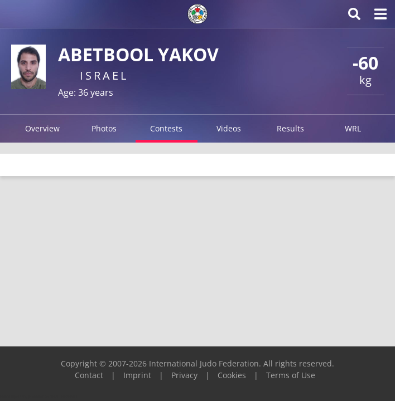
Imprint (137, 375)
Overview (42, 128)
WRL (353, 128)
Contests (166, 128)
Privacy (184, 375)
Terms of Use (290, 375)
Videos (228, 128)
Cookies (232, 375)
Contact (89, 375)
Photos (104, 128)
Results (290, 128)
